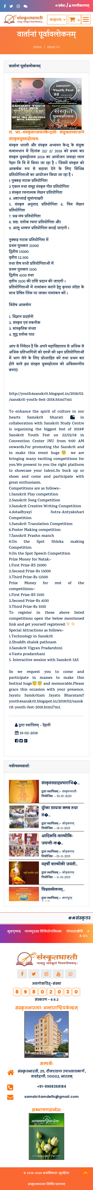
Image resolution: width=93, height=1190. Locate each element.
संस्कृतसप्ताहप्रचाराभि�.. (60, 783)
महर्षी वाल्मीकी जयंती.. (59, 864)
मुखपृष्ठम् (14, 931)
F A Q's (84, 933)
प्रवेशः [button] (60, 5)
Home (37, 47)
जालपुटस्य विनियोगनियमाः (43, 931)
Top (86, 1173)
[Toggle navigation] (86, 19)
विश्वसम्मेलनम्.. (53, 890)
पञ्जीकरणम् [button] (79, 5)
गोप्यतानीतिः (75, 931)
